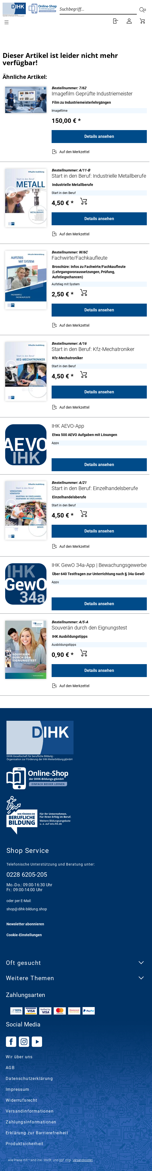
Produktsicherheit (25, 1143)
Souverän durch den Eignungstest (89, 628)
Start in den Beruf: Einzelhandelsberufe (95, 488)
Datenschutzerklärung (29, 1078)
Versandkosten (83, 1160)
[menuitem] (1, 22)
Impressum (17, 1089)
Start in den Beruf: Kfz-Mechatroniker (93, 349)
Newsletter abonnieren (25, 924)
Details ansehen (99, 136)
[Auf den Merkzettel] (70, 152)
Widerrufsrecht (21, 1100)
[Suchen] (145, 9)
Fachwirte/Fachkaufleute (79, 258)
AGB (10, 1067)
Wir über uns (19, 1056)
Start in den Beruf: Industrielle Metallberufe (99, 176)
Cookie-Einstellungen (24, 935)
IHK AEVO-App (68, 426)
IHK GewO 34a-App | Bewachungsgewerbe (99, 565)
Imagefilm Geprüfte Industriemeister (92, 94)
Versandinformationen (30, 1111)
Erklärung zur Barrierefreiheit (37, 1132)
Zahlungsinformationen (31, 1122)
